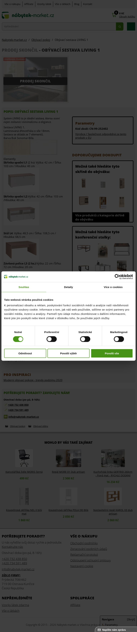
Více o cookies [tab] (113, 286)
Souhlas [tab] (24, 286)
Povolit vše (112, 353)
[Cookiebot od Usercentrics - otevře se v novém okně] (117, 276)
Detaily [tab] (68, 286)
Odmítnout (25, 353)
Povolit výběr (68, 353)
